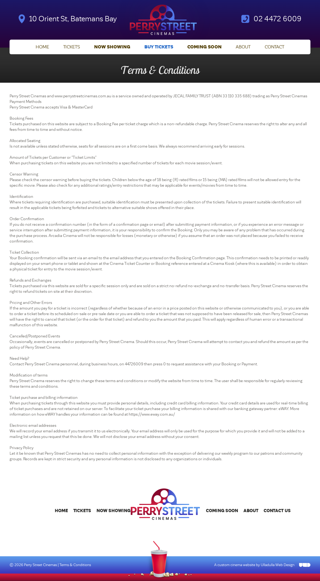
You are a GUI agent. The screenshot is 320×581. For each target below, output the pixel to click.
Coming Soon (204, 47)
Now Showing (112, 47)
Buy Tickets (158, 47)
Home (42, 47)
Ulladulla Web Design (277, 565)
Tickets (71, 47)
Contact (274, 47)
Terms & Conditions (75, 565)
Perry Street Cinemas (41, 565)
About (243, 47)
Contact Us (277, 510)
